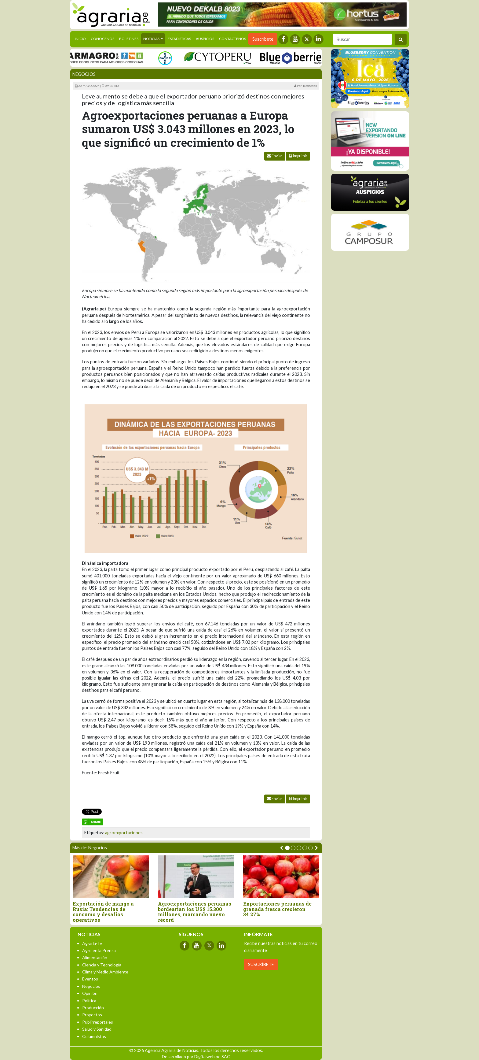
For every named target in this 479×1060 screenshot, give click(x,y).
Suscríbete (262, 39)
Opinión (89, 993)
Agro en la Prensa (99, 950)
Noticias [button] (151, 38)
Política (89, 1000)
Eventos (90, 978)
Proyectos (92, 1014)
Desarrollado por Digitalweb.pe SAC (196, 1056)
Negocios (84, 74)
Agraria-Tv (92, 943)
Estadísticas (179, 38)
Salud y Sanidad (97, 1029)
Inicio (81, 38)
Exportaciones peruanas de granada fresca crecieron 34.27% (277, 909)
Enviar (274, 156)
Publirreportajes (97, 1022)
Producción (93, 1007)
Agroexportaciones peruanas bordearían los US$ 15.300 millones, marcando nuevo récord (194, 911)
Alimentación (94, 957)
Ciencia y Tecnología (101, 964)
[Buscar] (362, 39)
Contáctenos (232, 38)
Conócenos (102, 38)
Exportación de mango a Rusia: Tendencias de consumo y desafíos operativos (103, 911)
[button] (287, 848)
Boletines (128, 38)
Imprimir (298, 156)
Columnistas (94, 1036)
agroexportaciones (124, 832)
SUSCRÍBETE (261, 964)
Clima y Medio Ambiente (105, 971)
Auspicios (205, 38)
